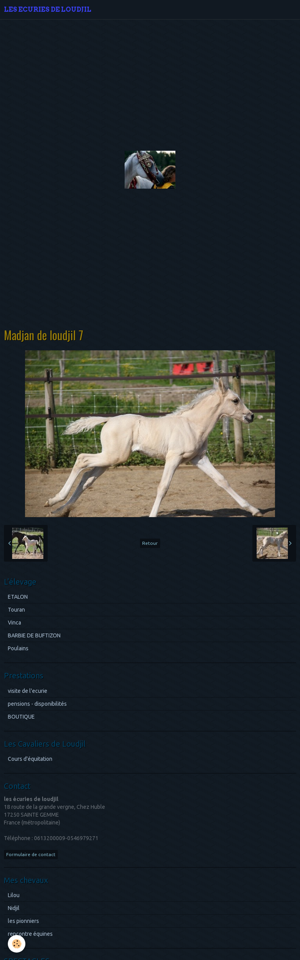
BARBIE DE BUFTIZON (34, 635)
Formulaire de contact (30, 854)
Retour (150, 543)
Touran (16, 610)
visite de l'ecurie (27, 691)
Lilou (14, 895)
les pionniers (23, 921)
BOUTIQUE (21, 717)
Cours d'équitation (30, 759)
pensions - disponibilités (37, 704)
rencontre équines (30, 934)
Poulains (18, 648)
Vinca (14, 622)
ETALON (18, 597)
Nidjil (14, 908)
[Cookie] (16, 944)
